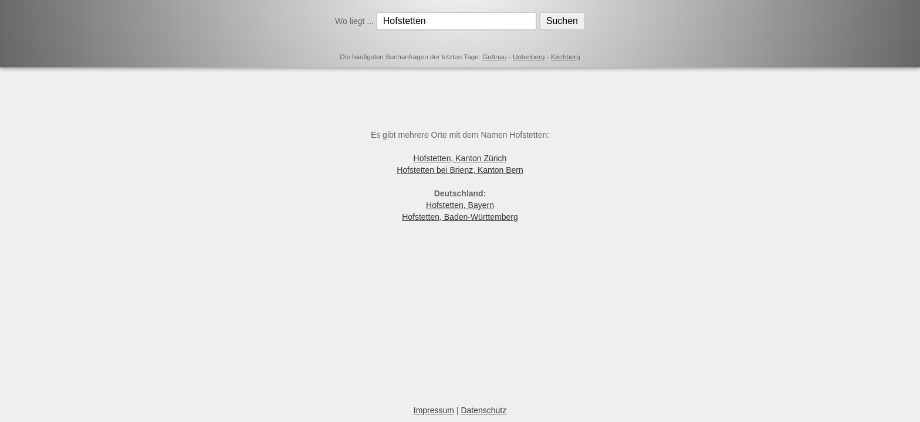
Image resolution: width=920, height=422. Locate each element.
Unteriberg (528, 56)
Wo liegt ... (355, 21)
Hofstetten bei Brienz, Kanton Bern (460, 170)
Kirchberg (565, 56)
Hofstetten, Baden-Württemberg (460, 217)
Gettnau (494, 56)
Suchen (562, 21)
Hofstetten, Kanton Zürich (460, 158)
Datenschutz (483, 410)
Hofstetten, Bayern (460, 205)
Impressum (434, 410)
